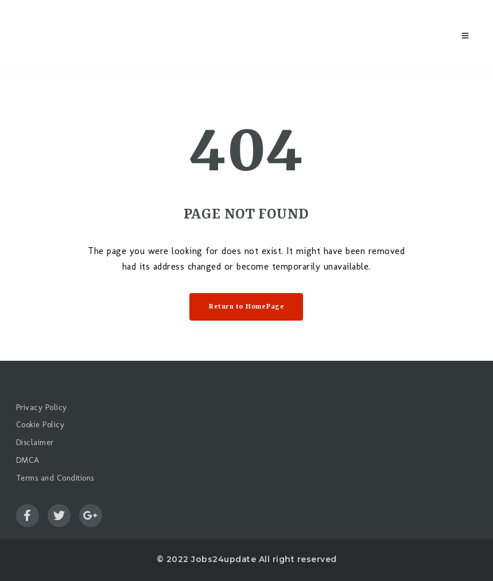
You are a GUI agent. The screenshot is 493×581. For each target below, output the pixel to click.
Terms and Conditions (55, 478)
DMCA (28, 460)
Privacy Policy (41, 407)
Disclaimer (35, 442)
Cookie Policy (40, 425)
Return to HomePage (246, 307)
